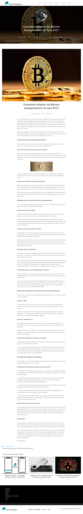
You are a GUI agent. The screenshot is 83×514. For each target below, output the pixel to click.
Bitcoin (45, 38)
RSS (6, 499)
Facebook (7, 488)
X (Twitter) (7, 490)
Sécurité (41, 37)
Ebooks (7, 492)
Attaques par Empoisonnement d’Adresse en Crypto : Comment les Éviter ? (68, 476)
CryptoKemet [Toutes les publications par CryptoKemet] (41, 21)
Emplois (7, 494)
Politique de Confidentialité (11, 496)
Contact (7, 497)
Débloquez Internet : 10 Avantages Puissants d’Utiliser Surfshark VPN (15, 476)
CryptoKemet (36, 113)
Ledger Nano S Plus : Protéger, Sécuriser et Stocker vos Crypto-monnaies (41, 476)
